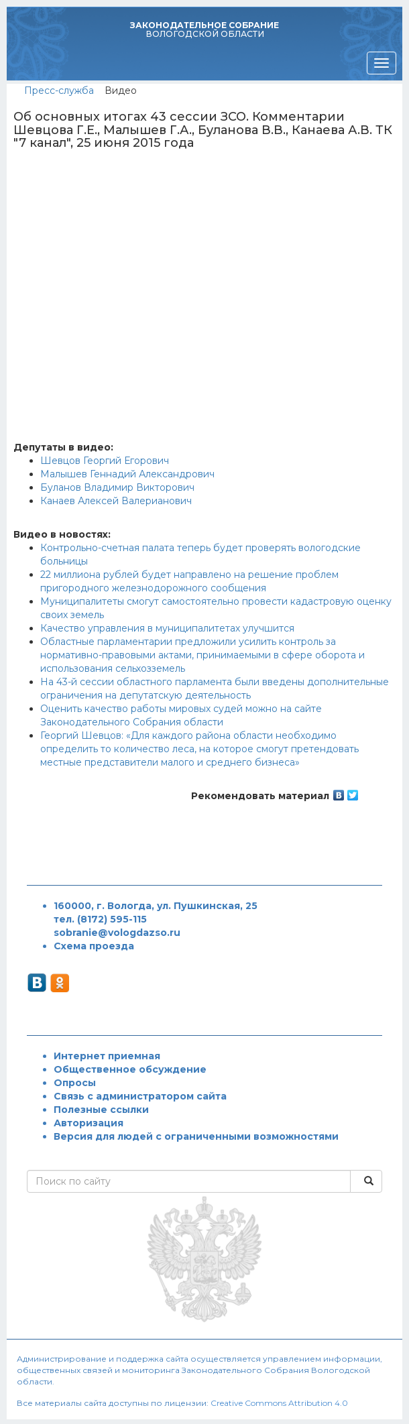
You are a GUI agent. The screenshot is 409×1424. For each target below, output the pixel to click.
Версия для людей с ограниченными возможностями (196, 1136)
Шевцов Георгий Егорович (104, 461)
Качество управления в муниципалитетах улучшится (167, 628)
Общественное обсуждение (130, 1069)
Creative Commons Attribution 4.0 (279, 1403)
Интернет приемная (107, 1056)
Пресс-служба (59, 90)
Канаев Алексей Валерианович (116, 501)
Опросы (75, 1083)
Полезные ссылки (101, 1110)
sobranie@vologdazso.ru (117, 933)
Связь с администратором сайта (140, 1096)
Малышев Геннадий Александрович (127, 474)
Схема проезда (94, 946)
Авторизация (88, 1123)
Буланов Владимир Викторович (117, 487)
